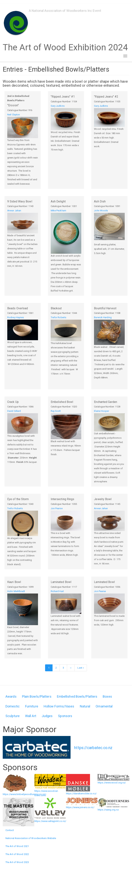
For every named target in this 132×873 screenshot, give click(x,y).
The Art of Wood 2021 (17, 846)
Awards (11, 696)
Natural (85, 706)
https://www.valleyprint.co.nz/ (50, 821)
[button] (22, 127)
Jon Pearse (57, 508)
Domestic (12, 706)
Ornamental (104, 706)
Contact (9, 830)
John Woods (101, 210)
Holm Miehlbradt (16, 591)
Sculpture (12, 716)
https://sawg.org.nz (108, 809)
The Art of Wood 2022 (17, 854)
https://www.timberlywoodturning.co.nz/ (24, 794)
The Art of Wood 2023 (17, 862)
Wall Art (30, 716)
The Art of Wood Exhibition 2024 (65, 46)
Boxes (107, 696)
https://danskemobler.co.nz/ (81, 793)
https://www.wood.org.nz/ (112, 782)
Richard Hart (57, 591)
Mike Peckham (58, 210)
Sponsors (65, 716)
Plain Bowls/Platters (36, 696)
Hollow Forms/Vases (59, 706)
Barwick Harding (103, 317)
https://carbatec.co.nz (93, 747)
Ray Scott (56, 411)
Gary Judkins (58, 105)
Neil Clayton (13, 114)
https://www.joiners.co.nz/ (80, 807)
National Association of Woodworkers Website (30, 838)
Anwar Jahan (14, 210)
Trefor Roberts (58, 317)
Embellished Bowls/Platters (77, 696)
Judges (47, 716)
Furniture (31, 706)
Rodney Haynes (15, 317)
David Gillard (14, 411)
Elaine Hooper (101, 411)
